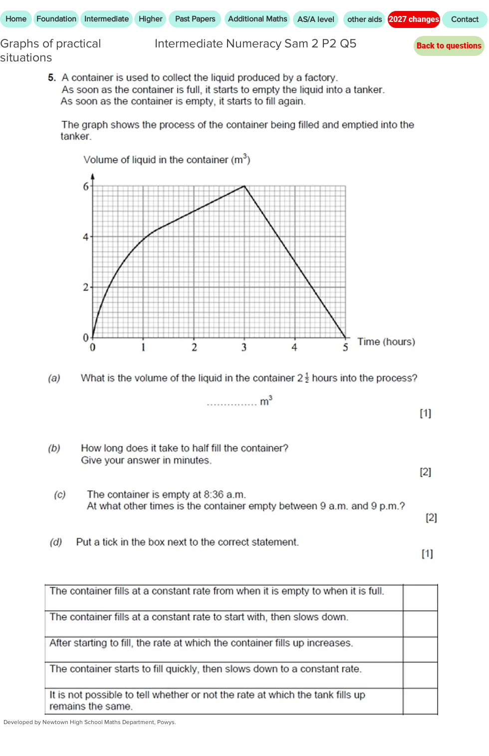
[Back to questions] (449, 46)
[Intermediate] (106, 18)
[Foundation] (56, 18)
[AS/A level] (315, 19)
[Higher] (150, 18)
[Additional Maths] (257, 18)
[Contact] (465, 19)
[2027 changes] (414, 19)
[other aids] (364, 19)
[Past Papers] (195, 18)
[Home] (16, 18)
